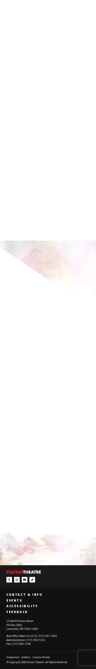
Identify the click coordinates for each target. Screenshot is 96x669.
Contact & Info (24, 595)
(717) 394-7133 (35, 640)
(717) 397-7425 (47, 636)
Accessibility (22, 606)
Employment (12, 657)
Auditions (25, 657)
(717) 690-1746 (21, 644)
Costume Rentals (41, 657)
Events (14, 601)
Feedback (17, 612)
